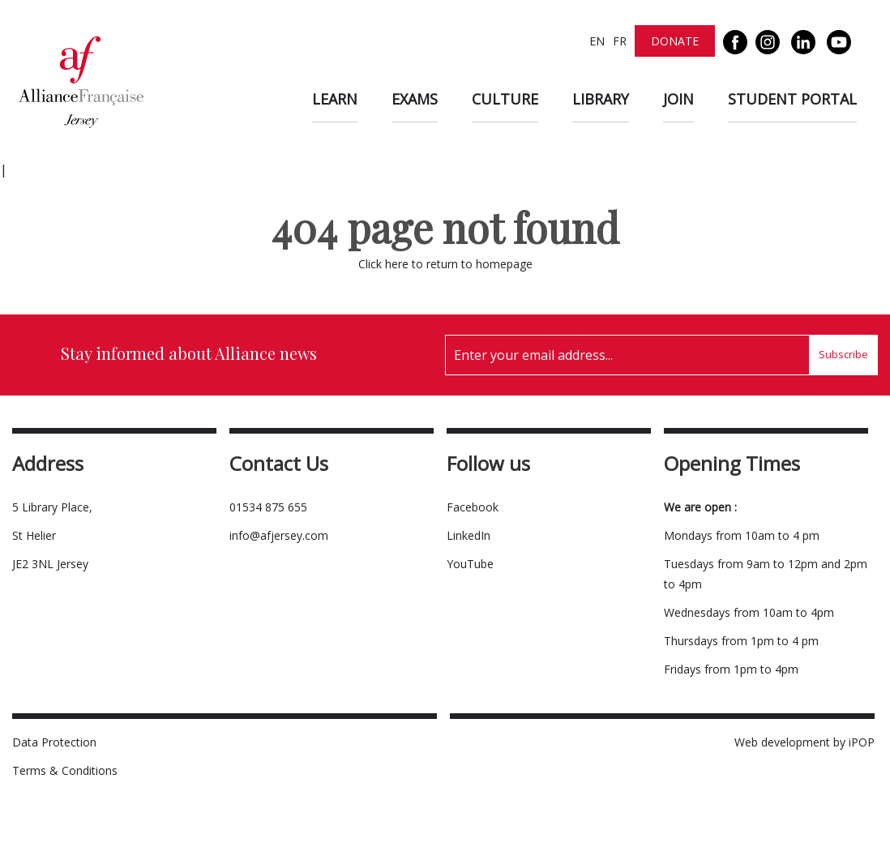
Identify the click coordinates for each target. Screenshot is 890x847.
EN (597, 41)
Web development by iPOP (804, 742)
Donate (675, 41)
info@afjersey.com (278, 535)
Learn (334, 99)
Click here (383, 264)
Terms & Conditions (65, 770)
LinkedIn (468, 535)
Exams (415, 99)
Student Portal (792, 99)
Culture (505, 99)
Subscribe (843, 354)
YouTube (470, 563)
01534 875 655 (268, 507)
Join (678, 99)
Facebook (472, 507)
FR (620, 41)
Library (600, 99)
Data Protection (54, 742)
